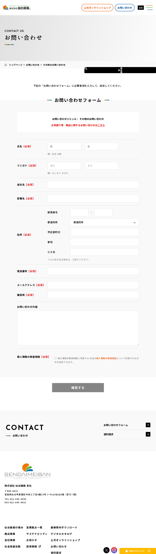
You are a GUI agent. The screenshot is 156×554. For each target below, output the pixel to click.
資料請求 (108, 434)
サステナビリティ (113, 485)
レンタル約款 (120, 538)
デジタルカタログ (135, 485)
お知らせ (108, 491)
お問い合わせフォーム (116, 425)
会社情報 (89, 491)
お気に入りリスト (136, 550)
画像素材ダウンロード (137, 480)
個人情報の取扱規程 (106, 358)
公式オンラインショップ (94, 7)
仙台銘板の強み (93, 480)
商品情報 (89, 485)
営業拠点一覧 (111, 480)
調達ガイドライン (142, 538)
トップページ (15, 64)
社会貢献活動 (92, 497)
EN (138, 8)
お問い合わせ (121, 7)
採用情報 (108, 497)
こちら (101, 125)
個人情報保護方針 (99, 538)
